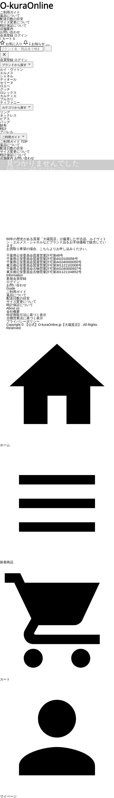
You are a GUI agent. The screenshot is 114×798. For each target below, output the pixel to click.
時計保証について (13, 25)
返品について (10, 15)
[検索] (48, 48)
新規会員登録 (16, 278)
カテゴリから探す (16, 107)
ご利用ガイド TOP (13, 141)
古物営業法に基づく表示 (24, 318)
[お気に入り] (11, 44)
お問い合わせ (10, 32)
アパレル (6, 132)
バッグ (5, 122)
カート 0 (7, 39)
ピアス (5, 119)
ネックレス (8, 115)
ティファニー (10, 102)
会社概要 (13, 311)
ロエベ (5, 86)
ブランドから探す (16, 64)
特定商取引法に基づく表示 (26, 315)
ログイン (20, 35)
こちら (45, 249)
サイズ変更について (15, 22)
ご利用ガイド (10, 12)
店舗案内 (6, 29)
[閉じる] (4, 54)
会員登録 (6, 35)
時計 (3, 129)
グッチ (5, 89)
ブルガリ (6, 99)
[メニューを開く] (48, 45)
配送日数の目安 (11, 19)
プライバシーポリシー (23, 321)
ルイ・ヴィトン (11, 69)
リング (5, 112)
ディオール (8, 79)
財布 (3, 125)
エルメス (6, 73)
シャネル (6, 76)
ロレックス (8, 92)
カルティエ (8, 96)
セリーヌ (6, 83)
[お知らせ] (34, 44)
